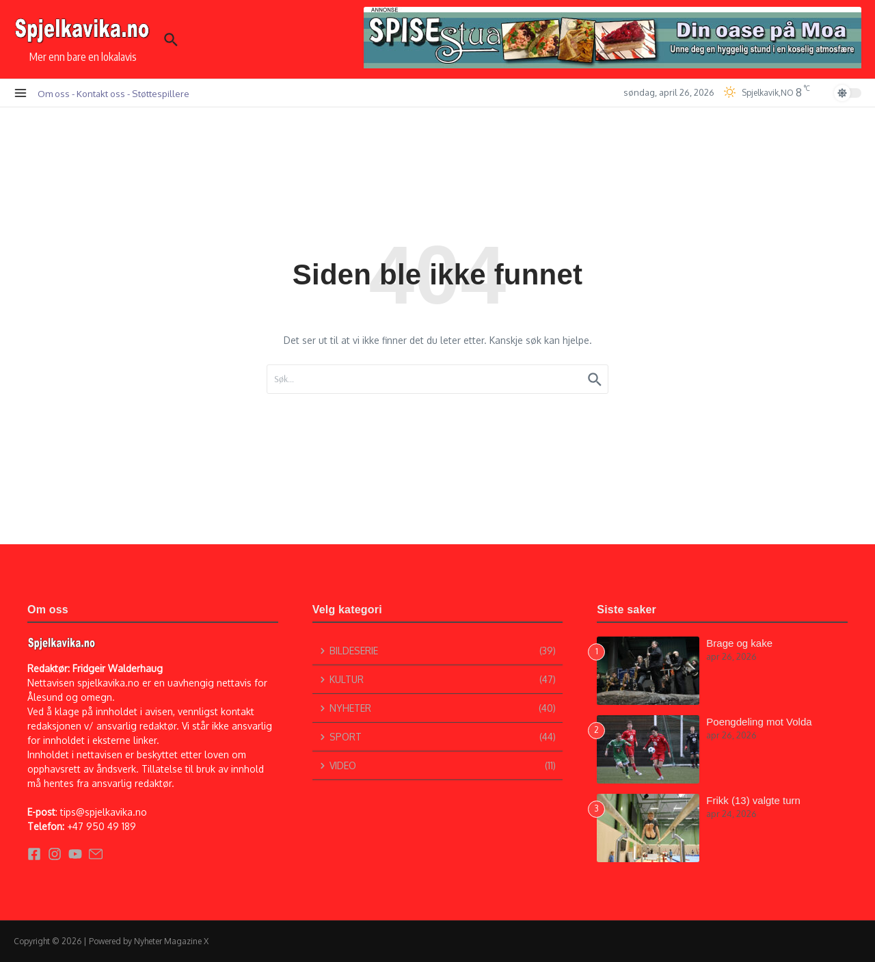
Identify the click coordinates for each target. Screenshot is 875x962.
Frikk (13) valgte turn (753, 800)
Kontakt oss (101, 93)
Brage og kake (739, 643)
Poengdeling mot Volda (758, 721)
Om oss (54, 93)
